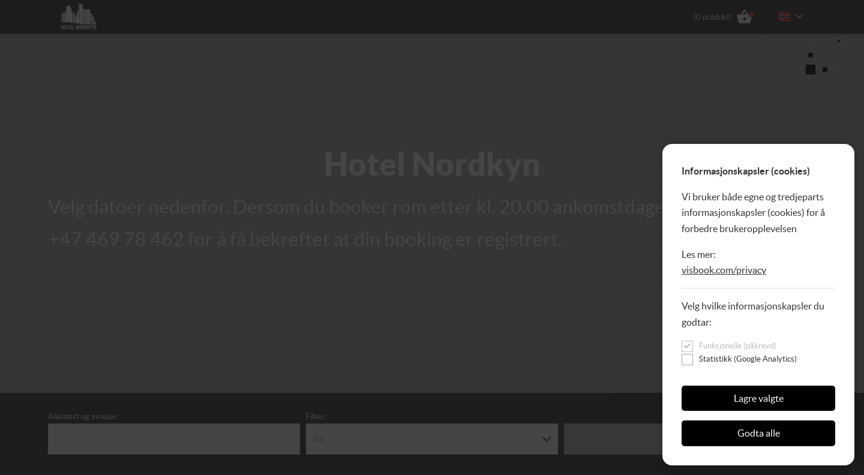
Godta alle (758, 433)
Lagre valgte (759, 398)
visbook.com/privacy (724, 269)
